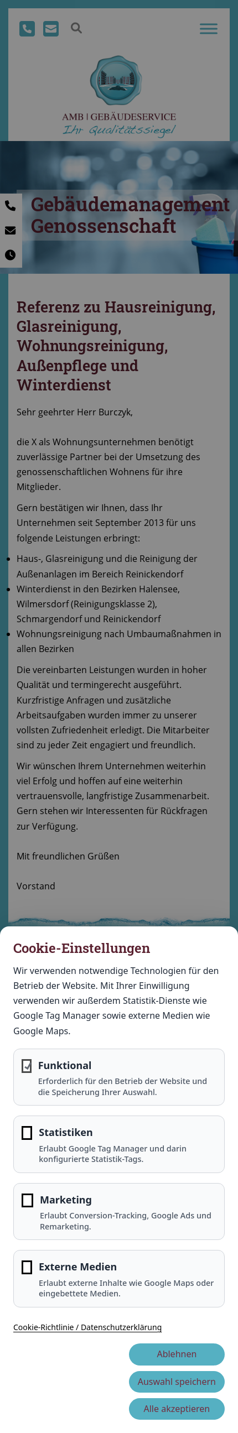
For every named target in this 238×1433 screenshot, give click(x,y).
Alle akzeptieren (177, 1409)
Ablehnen (176, 1354)
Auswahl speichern (177, 1381)
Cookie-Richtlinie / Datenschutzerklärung (87, 1327)
